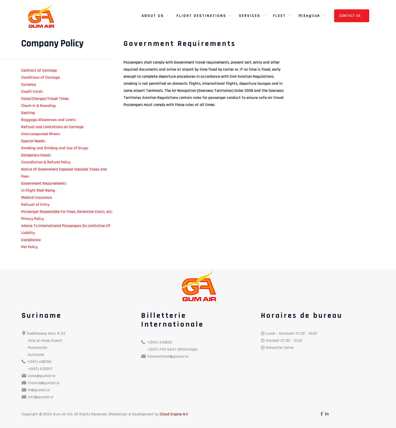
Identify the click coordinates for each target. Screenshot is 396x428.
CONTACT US (350, 15)
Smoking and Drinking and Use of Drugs (54, 148)
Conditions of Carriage (40, 77)
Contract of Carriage (39, 70)
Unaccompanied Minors (40, 134)
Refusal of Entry (35, 204)
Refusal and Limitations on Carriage (52, 127)
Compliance (31, 240)
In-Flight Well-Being (38, 190)
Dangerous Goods (36, 155)
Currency (28, 84)
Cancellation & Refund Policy (45, 162)
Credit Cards (32, 91)
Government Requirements (43, 183)
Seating (28, 113)
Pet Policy (29, 247)
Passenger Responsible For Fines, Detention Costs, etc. (67, 211)
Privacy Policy (32, 218)
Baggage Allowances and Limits (48, 120)
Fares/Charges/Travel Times (45, 98)
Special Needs (33, 141)
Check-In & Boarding (38, 105)
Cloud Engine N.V (174, 414)
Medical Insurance (36, 197)
